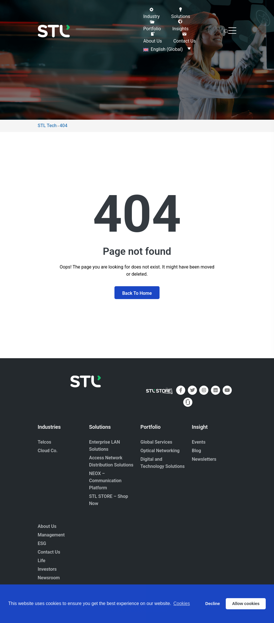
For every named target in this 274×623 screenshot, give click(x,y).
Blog (196, 450)
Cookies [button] (181, 603)
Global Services (156, 442)
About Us (47, 526)
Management (51, 535)
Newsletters (204, 459)
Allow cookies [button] (245, 603)
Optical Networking (160, 450)
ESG (42, 543)
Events (199, 442)
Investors (47, 569)
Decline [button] (212, 603)
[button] (151, 13)
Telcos (44, 442)
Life (41, 560)
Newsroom (49, 577)
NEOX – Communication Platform (105, 480)
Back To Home (137, 293)
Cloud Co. (48, 450)
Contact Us (49, 552)
